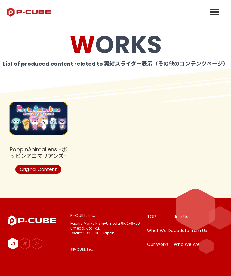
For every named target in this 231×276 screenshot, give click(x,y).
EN (13, 243)
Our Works (158, 244)
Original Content (38, 169)
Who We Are (187, 244)
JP (25, 243)
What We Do (160, 230)
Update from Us (190, 230)
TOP (151, 217)
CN (37, 243)
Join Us (181, 217)
